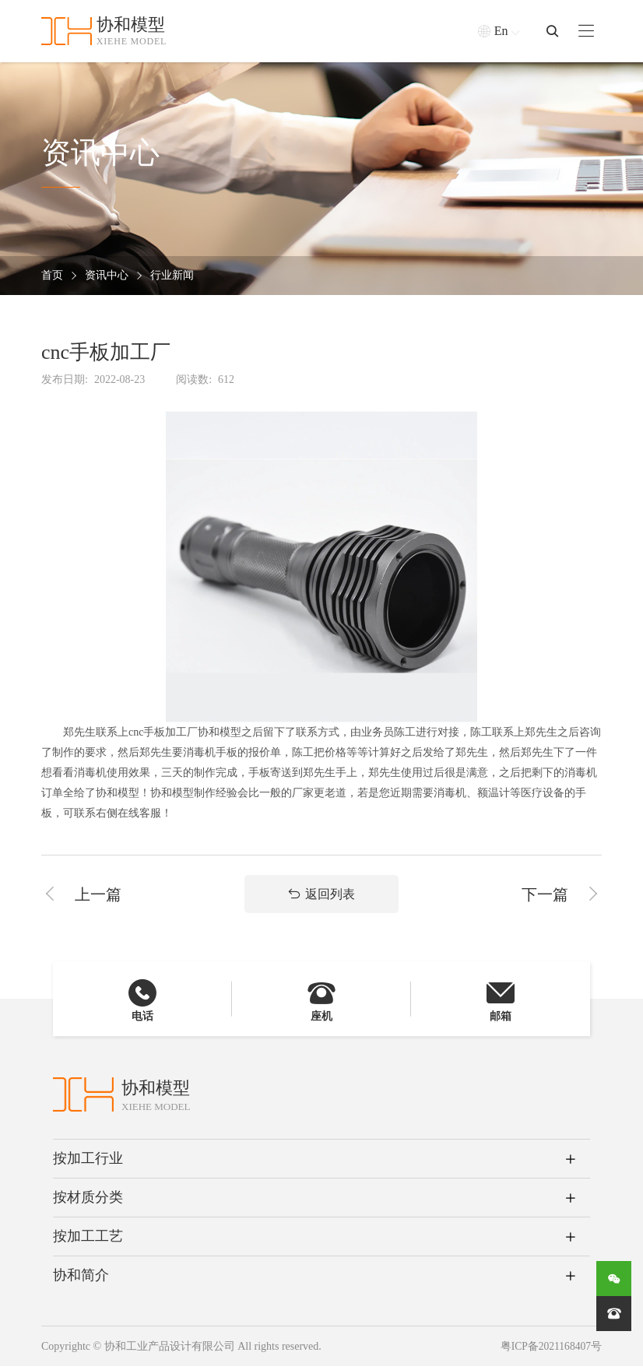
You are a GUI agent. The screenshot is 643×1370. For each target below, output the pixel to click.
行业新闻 (172, 276)
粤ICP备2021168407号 (550, 1350)
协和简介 (81, 1279)
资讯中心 (106, 276)
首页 (52, 276)
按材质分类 (88, 1201)
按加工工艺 (88, 1240)
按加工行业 (88, 1162)
